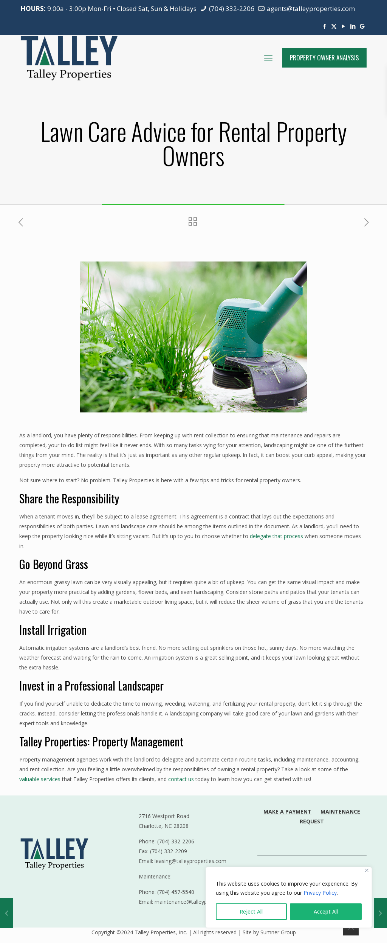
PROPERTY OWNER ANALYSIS (324, 57)
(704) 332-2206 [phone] (230, 8)
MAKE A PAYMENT (287, 811)
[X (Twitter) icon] (334, 26)
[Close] (366, 870)
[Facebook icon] (324, 26)
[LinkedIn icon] (353, 26)
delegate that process (276, 536)
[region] (289, 897)
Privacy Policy (320, 892)
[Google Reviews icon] (362, 26)
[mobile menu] (268, 57)
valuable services (39, 779)
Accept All (326, 911)
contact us (181, 779)
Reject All (251, 911)
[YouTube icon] (343, 26)
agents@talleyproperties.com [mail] (310, 8)
